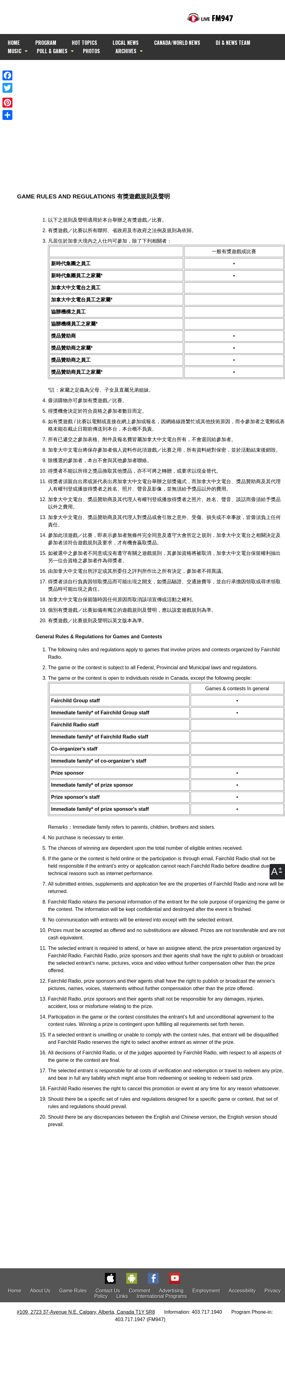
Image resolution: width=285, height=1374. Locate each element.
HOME (14, 42)
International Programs (162, 1296)
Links (122, 1296)
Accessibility (242, 1290)
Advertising (171, 1290)
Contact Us (108, 1290)
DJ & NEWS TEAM (233, 42)
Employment (206, 1290)
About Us (40, 1290)
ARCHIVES (125, 51)
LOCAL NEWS (126, 42)
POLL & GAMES (52, 51)
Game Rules (73, 1290)
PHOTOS (91, 51)
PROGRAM (45, 42)
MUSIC (14, 51)
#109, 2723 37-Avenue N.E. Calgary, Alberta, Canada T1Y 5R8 (86, 1312)
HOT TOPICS (84, 42)
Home (14, 1290)
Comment (139, 1290)
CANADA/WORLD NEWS (177, 42)
